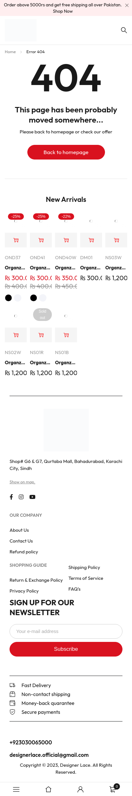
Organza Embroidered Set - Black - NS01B (66, 362)
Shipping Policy (84, 567)
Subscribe (66, 649)
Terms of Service (85, 578)
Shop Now (63, 11)
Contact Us (21, 541)
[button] (66, 240)
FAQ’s (74, 589)
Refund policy (24, 552)
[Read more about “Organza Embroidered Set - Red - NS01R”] (41, 335)
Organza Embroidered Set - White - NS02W (16, 362)
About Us (19, 530)
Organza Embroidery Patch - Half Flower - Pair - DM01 (91, 268)
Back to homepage (66, 152)
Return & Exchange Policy (36, 580)
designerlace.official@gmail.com (49, 754)
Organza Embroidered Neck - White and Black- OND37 (16, 268)
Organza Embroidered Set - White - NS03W (116, 268)
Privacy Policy (24, 591)
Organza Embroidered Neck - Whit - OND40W (66, 268)
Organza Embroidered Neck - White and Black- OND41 (41, 268)
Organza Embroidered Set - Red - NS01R (41, 362)
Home (10, 51)
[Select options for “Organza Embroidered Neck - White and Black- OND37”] (16, 240)
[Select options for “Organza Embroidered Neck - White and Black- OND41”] (41, 240)
